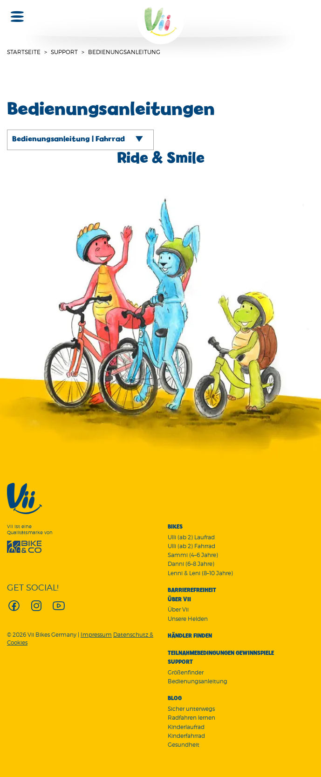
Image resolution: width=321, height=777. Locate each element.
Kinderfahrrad (186, 735)
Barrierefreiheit (192, 590)
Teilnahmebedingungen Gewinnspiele (221, 653)
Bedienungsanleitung (197, 681)
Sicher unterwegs (191, 708)
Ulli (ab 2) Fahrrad (191, 546)
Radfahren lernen (191, 717)
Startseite (24, 51)
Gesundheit (183, 744)
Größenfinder (186, 672)
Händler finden (190, 636)
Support (64, 51)
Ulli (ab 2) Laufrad (191, 537)
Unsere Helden (188, 618)
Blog (175, 698)
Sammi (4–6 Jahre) (193, 554)
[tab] (80, 140)
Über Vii (179, 600)
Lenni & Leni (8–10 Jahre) (200, 573)
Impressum (96, 634)
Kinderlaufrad (186, 726)
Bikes (175, 527)
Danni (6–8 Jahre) (191, 563)
